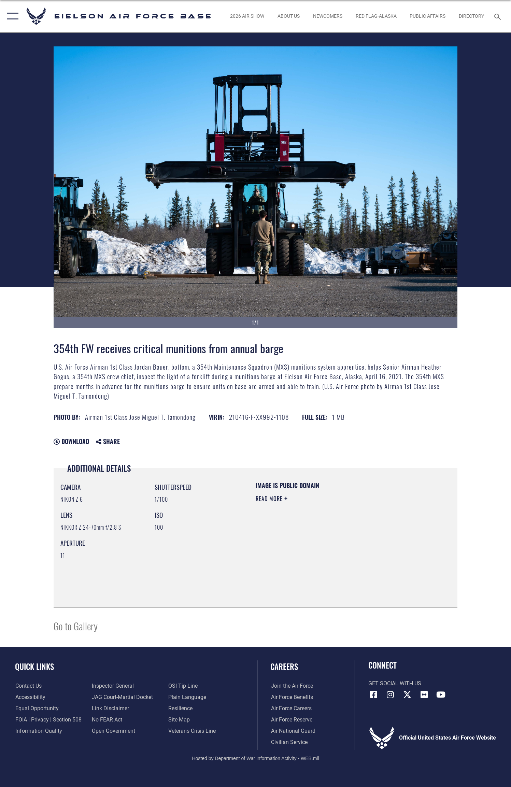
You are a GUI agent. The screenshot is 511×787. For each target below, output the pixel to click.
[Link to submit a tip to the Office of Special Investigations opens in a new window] (183, 686)
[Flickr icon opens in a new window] (424, 694)
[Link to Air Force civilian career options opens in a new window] (288, 742)
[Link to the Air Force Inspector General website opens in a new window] (113, 686)
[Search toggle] (499, 16)
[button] (11, 16)
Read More (270, 499)
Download (71, 441)
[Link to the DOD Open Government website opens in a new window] (113, 731)
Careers (284, 666)
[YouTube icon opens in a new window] (441, 694)
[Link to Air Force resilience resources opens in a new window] (181, 708)
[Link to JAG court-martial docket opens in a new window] (122, 697)
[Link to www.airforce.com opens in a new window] (291, 686)
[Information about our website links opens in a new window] (110, 708)
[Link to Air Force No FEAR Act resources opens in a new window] (107, 720)
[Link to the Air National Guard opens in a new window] (292, 731)
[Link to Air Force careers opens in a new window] (290, 708)
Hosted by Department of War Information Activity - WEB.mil (255, 758)
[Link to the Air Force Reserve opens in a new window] (291, 720)
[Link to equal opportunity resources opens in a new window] (36, 708)
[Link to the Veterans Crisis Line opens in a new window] (192, 731)
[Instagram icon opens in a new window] (390, 694)
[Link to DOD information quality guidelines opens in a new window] (38, 731)
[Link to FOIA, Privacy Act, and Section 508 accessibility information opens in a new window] (48, 720)
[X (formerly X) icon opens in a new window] (407, 694)
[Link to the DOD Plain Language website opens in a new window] (188, 697)
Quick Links (34, 666)
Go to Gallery (76, 625)
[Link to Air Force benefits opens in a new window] (291, 697)
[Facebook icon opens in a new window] (373, 694)
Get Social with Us (394, 684)
